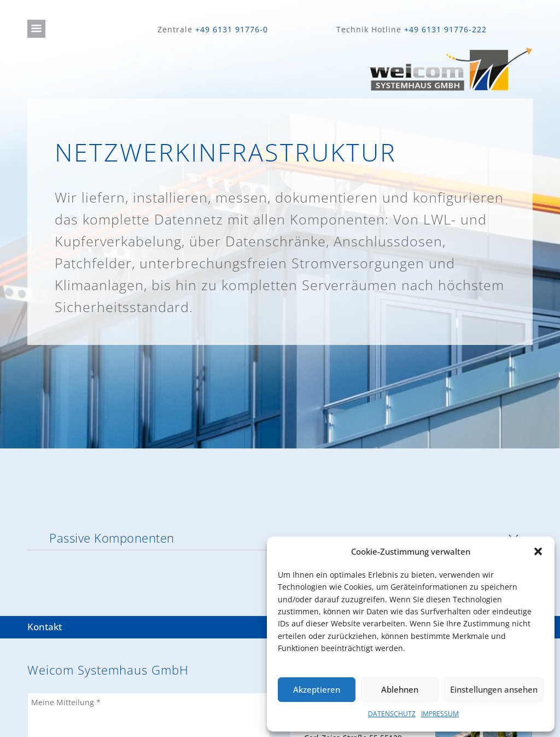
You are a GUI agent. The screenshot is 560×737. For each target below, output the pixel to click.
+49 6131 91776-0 (231, 29)
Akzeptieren (316, 689)
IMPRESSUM (440, 713)
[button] (538, 551)
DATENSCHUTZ (392, 713)
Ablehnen (399, 689)
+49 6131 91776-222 (445, 29)
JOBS (36, 710)
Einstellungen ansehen (494, 689)
